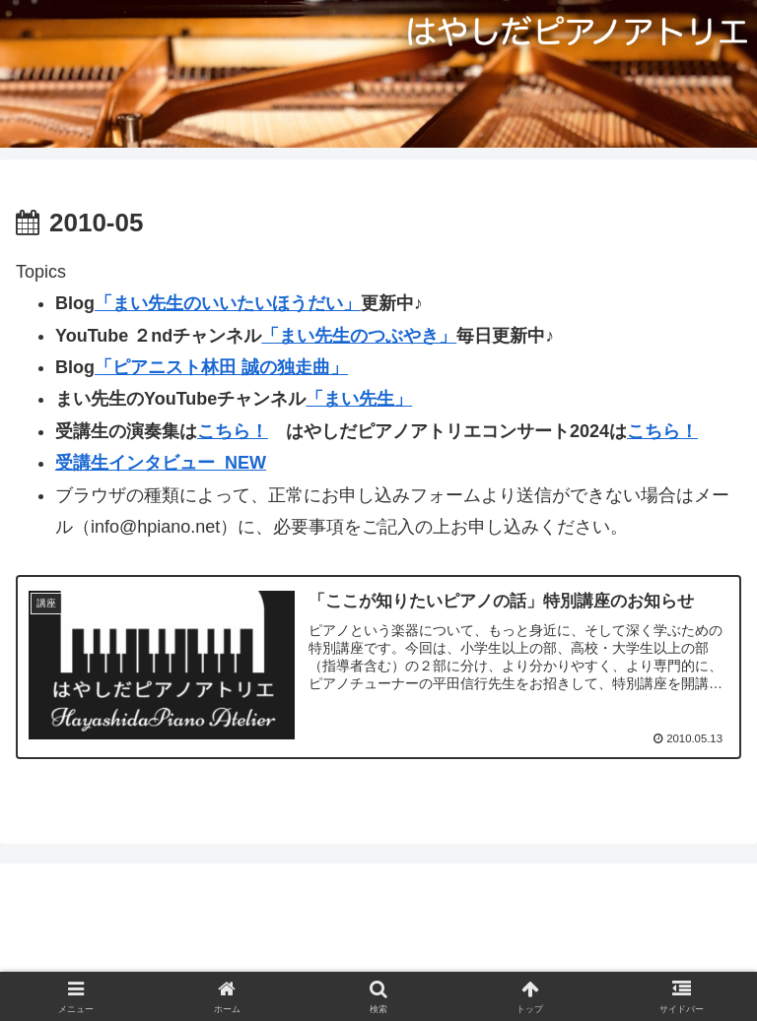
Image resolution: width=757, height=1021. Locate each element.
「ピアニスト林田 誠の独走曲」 (221, 367)
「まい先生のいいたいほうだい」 (228, 303)
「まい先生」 (359, 399)
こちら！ (232, 431)
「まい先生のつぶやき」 (358, 336)
